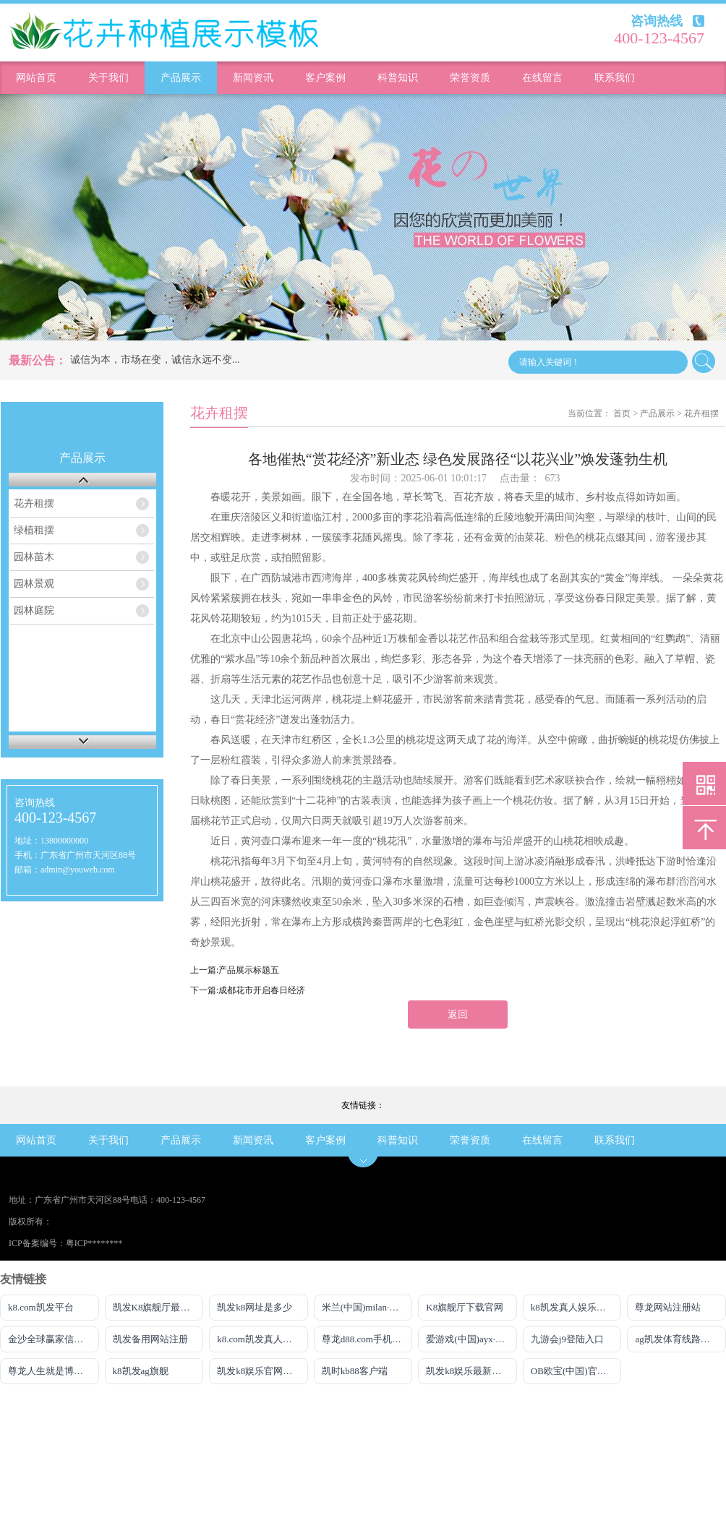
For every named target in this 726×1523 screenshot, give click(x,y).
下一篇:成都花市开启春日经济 (247, 990)
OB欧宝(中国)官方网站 (576, 1370)
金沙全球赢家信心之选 (53, 1339)
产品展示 (181, 77)
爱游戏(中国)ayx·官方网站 (471, 1339)
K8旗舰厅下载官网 (464, 1307)
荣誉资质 (470, 77)
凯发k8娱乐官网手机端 (262, 1370)
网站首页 (36, 77)
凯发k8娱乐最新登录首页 (471, 1370)
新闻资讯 (253, 77)
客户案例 (325, 77)
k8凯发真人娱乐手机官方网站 (576, 1307)
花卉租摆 (34, 503)
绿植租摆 (34, 530)
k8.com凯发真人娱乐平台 (262, 1339)
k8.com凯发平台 (41, 1307)
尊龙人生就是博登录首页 (53, 1370)
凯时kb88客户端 (355, 1370)
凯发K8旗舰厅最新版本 (158, 1307)
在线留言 (542, 77)
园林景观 (34, 583)
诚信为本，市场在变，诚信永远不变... (155, 359)
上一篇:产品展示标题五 (234, 970)
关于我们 (108, 77)
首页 (622, 413)
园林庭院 (34, 610)
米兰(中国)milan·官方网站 (367, 1307)
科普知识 (397, 77)
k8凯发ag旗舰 (140, 1370)
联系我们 (614, 77)
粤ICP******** (94, 1243)
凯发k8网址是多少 (254, 1307)
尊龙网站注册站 (668, 1307)
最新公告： (38, 360)
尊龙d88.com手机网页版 (367, 1339)
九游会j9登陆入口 (567, 1339)
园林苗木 (34, 557)
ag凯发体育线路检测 (677, 1339)
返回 (458, 1014)
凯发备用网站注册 (150, 1339)
